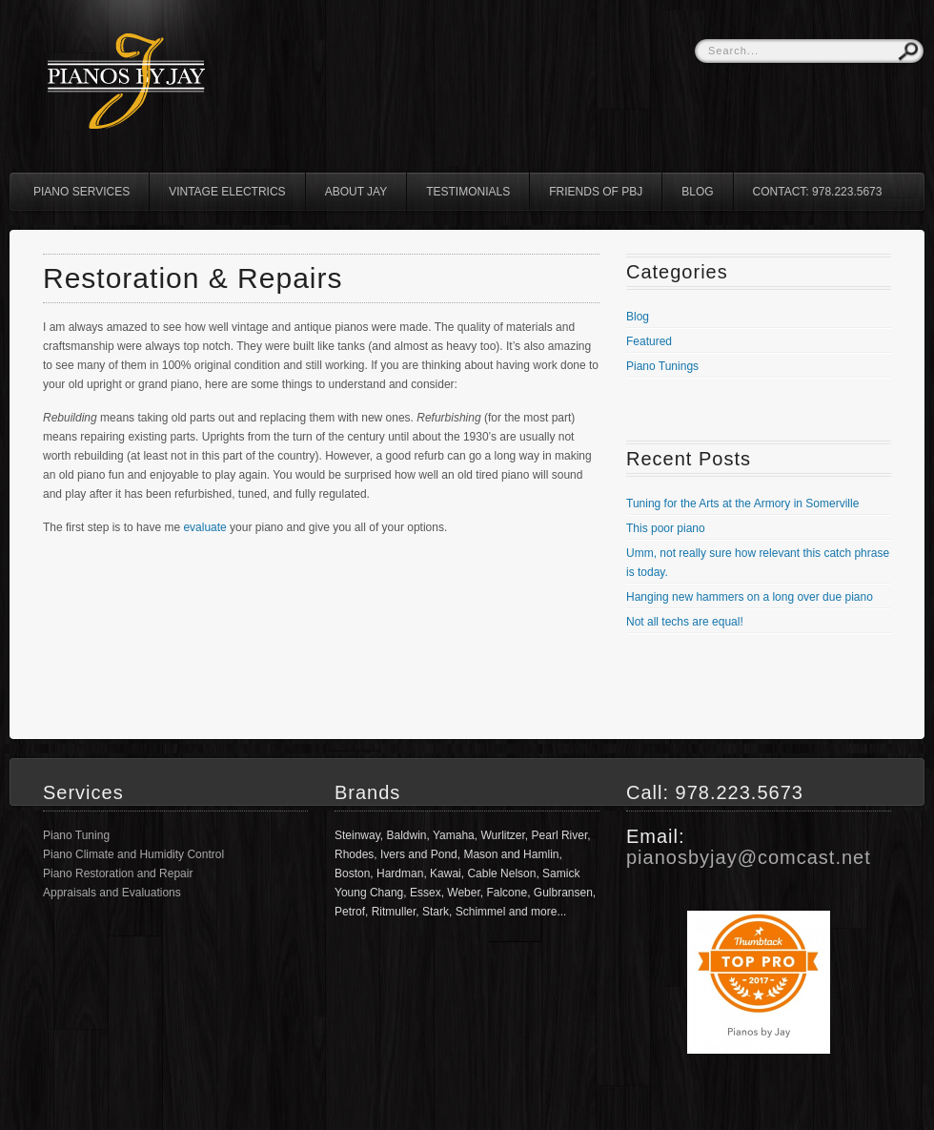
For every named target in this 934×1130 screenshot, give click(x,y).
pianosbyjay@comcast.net (748, 857)
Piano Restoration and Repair (118, 873)
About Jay (356, 191)
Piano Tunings (662, 366)
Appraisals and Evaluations (112, 892)
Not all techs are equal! (684, 621)
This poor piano (665, 528)
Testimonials (468, 191)
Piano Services (81, 191)
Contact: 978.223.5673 (818, 191)
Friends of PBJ (595, 191)
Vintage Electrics (227, 191)
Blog (697, 191)
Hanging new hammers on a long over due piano (749, 597)
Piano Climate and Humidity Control (133, 854)
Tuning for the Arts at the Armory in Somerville (742, 503)
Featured (649, 341)
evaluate (204, 527)
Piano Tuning (76, 835)
